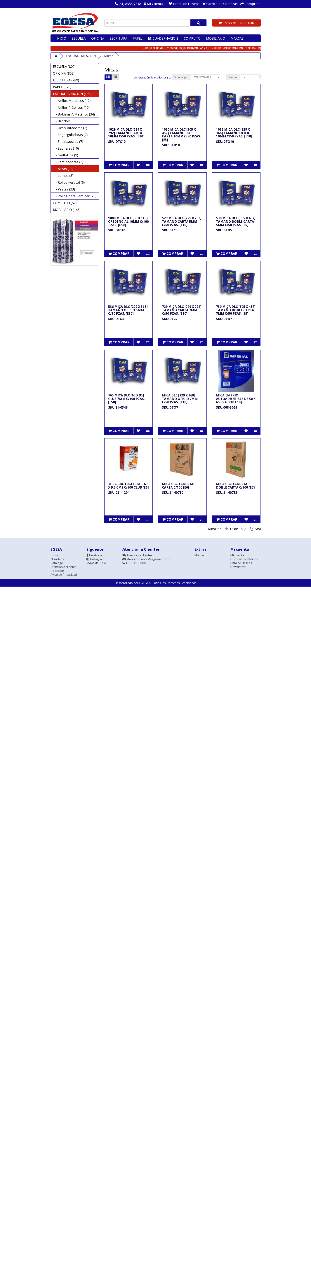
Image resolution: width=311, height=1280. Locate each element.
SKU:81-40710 (172, 492)
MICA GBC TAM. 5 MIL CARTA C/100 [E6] (179, 485)
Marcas (199, 555)
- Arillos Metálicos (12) (72, 100)
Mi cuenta (237, 555)
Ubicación (57, 571)
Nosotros (57, 559)
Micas (108, 56)
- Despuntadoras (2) (70, 128)
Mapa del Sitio (96, 563)
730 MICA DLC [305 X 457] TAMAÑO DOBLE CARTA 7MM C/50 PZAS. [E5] (236, 310)
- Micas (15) (63, 169)
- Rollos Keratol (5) (69, 182)
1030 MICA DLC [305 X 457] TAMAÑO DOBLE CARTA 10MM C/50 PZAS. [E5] (181, 134)
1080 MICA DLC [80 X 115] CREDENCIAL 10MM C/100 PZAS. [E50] (128, 221)
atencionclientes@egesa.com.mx (146, 559)
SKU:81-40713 (226, 492)
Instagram (95, 559)
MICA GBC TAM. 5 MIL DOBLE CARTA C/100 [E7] (235, 485)
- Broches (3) (64, 121)
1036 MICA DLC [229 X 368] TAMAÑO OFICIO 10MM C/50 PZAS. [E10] (234, 132)
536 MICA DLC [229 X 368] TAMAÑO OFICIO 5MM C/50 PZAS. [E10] (128, 310)
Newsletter (238, 567)
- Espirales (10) (66, 148)
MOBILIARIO (215, 38)
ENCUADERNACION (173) (72, 94)
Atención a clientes (63, 567)
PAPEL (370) (62, 87)
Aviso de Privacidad (64, 575)
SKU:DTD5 (224, 230)
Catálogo (57, 563)
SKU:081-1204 (118, 492)
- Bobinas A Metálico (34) (74, 114)
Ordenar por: (181, 77)
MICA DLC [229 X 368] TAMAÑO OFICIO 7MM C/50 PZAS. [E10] (180, 398)
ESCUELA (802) (64, 66)
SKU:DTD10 (171, 145)
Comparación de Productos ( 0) (152, 77)
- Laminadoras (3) (68, 162)
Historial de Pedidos (244, 559)
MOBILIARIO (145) (66, 209)
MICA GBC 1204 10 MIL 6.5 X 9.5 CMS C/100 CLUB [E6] (128, 485)
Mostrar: (233, 77)
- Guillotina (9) (65, 155)
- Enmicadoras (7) (68, 141)
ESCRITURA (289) (66, 80)
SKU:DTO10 (225, 141)
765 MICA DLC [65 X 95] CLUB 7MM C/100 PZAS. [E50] (126, 398)
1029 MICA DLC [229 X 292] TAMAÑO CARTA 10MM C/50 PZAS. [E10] (126, 132)
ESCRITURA (118, 38)
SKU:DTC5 (170, 230)
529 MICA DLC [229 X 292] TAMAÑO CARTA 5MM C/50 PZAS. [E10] (181, 221)
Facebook (94, 555)
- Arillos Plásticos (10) (71, 107)
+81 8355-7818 (134, 563)
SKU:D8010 (116, 230)
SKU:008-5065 (226, 407)
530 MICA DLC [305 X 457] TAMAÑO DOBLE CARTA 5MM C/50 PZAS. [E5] (236, 221)
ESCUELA (79, 38)
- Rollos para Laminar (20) (74, 196)
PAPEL (138, 38)
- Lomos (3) (63, 175)
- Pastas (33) (64, 189)
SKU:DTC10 (117, 141)
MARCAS (237, 38)
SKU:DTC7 (170, 319)
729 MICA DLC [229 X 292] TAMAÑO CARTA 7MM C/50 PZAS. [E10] (181, 310)
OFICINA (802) (63, 73)
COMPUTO (192, 38)
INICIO (61, 38)
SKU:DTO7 (170, 407)
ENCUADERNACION (163, 38)
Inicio (54, 555)
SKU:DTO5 (116, 319)
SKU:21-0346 (118, 407)
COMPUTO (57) (65, 203)
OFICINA (97, 38)
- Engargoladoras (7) (70, 134)
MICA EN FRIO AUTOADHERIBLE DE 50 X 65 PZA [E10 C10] (236, 398)
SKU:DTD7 (224, 319)
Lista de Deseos (241, 563)
